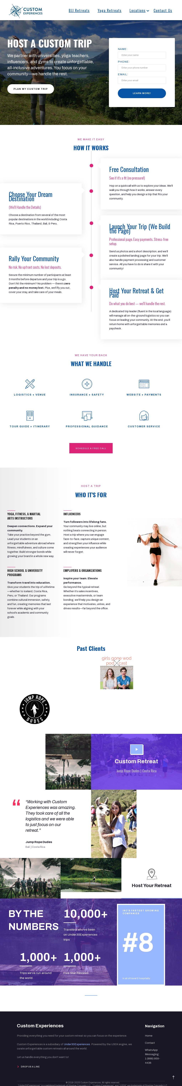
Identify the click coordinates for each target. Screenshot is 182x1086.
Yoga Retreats (110, 10)
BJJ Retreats (79, 10)
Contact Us (163, 10)
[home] (25, 9)
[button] (136, 10)
